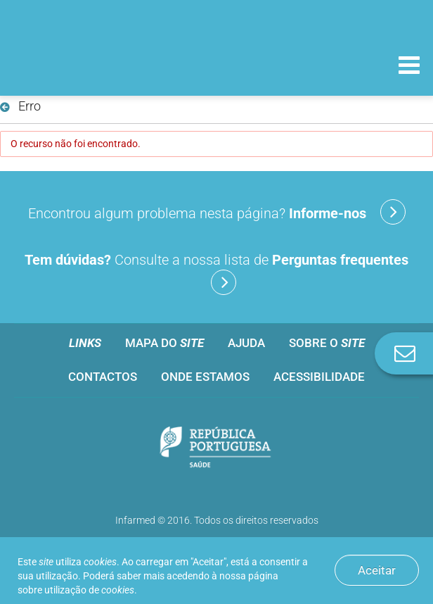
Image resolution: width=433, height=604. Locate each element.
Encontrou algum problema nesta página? (217, 212)
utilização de (89, 590)
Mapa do (164, 343)
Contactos (102, 377)
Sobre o (327, 343)
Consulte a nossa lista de (216, 273)
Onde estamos (205, 377)
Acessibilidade (319, 377)
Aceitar (377, 570)
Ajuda (246, 343)
